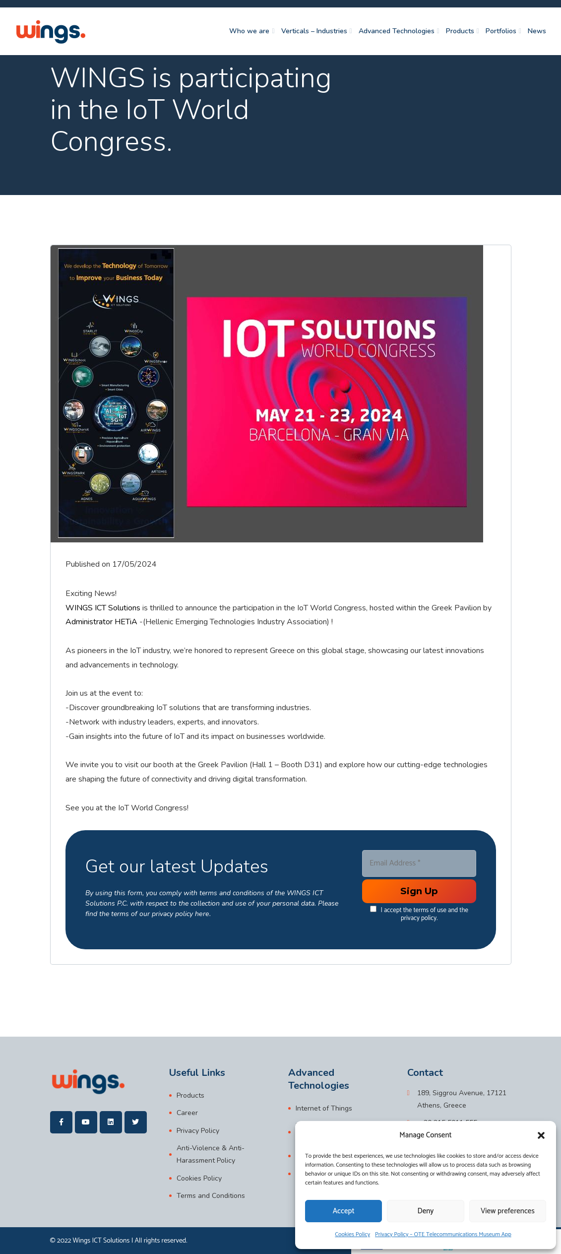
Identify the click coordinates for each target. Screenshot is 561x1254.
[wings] (50, 31)
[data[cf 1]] (373, 909)
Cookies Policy (352, 1234)
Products (460, 31)
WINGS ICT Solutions (102, 607)
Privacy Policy (198, 1130)
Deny (426, 1211)
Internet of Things (324, 1108)
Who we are (249, 31)
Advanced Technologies (397, 31)
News (537, 31)
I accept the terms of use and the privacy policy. (419, 914)
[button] (541, 1135)
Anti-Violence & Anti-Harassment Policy (211, 1154)
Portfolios (501, 31)
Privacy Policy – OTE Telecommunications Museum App (443, 1234)
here (201, 913)
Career (187, 1113)
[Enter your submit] (419, 891)
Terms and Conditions (211, 1195)
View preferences (508, 1211)
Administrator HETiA (101, 621)
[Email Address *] (419, 863)
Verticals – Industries (314, 31)
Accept (344, 1211)
